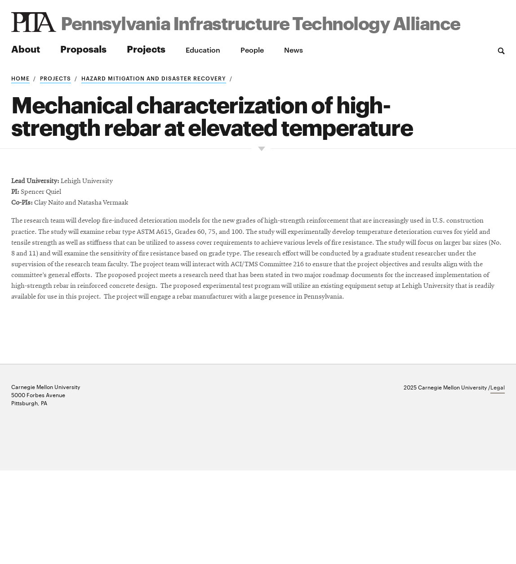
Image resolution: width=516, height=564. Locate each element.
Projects (146, 48)
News (293, 49)
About (25, 48)
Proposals (83, 48)
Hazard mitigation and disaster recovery (153, 78)
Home (20, 78)
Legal (497, 480)
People (252, 49)
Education (203, 49)
